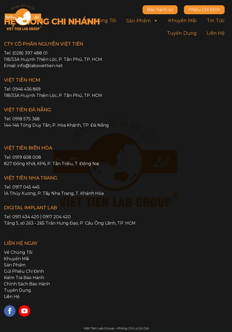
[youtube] (24, 311)
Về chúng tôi (100, 20)
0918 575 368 (26, 118)
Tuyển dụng (182, 33)
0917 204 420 (57, 216)
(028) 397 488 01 (30, 53)
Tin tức (216, 20)
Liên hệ (216, 33)
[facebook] (10, 311)
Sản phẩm (142, 20)
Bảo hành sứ (160, 9)
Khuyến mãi (182, 20)
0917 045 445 (26, 187)
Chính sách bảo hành (27, 283)
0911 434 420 (25, 216)
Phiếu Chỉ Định (204, 9)
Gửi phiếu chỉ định (24, 271)
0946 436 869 (26, 89)
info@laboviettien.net (40, 65)
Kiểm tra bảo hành (24, 277)
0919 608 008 (26, 157)
